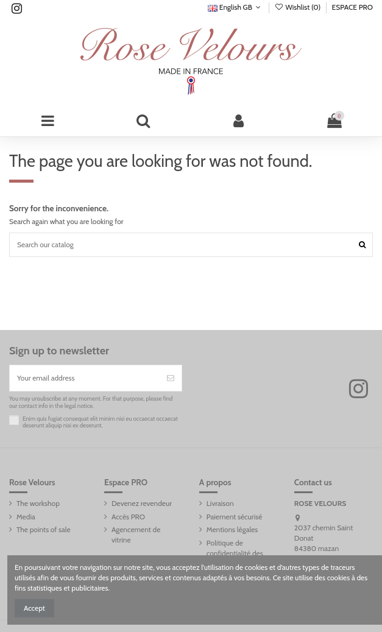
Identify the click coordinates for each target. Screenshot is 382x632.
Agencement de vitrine (135, 534)
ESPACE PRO (352, 7)
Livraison (220, 503)
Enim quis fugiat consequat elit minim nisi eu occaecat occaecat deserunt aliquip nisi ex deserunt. (100, 422)
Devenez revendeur (141, 503)
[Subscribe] (171, 378)
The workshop (38, 503)
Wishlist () (298, 7)
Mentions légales (232, 529)
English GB (235, 7)
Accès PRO (128, 516)
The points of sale (43, 529)
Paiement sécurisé (234, 516)
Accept (34, 608)
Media (25, 516)
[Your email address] (85, 378)
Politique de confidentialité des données (235, 553)
